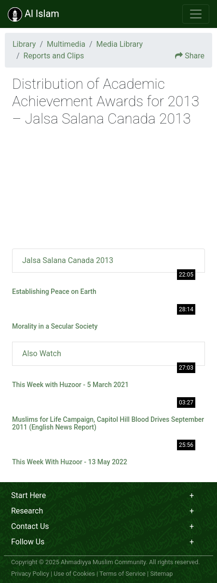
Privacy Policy (30, 573)
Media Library (119, 44)
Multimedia (66, 44)
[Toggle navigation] (195, 14)
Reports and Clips (54, 55)
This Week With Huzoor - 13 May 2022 (69, 462)
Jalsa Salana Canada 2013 (67, 260)
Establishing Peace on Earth (54, 291)
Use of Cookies (74, 573)
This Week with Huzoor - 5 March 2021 (70, 385)
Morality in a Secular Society (54, 326)
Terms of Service (122, 573)
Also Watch (41, 353)
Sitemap (161, 573)
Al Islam (33, 14)
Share (194, 55)
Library (24, 44)
